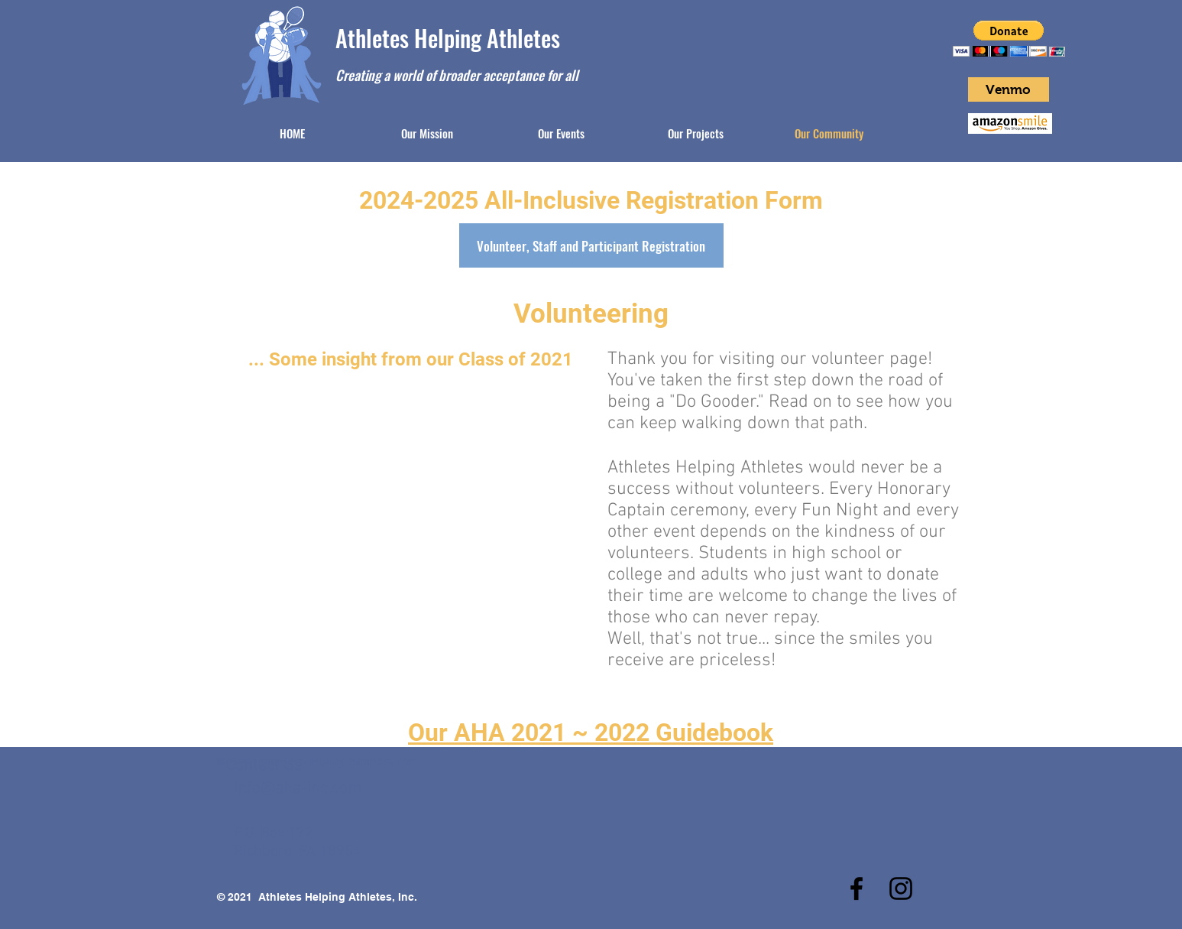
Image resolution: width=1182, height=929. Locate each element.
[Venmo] (1008, 89)
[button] (1009, 39)
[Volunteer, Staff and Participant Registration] (591, 245)
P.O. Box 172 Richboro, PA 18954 (297, 842)
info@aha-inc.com (298, 788)
